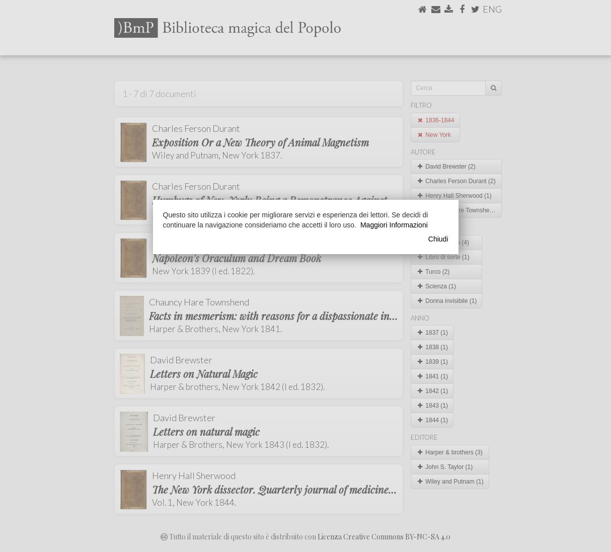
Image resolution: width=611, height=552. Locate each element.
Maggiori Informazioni (394, 225)
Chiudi (438, 239)
